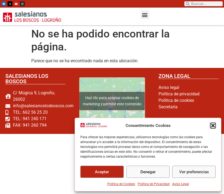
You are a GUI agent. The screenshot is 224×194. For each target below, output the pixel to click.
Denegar (148, 171)
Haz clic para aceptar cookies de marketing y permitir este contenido (111, 101)
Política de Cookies (121, 184)
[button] (213, 125)
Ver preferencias (194, 171)
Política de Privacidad (154, 184)
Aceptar (102, 171)
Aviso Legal (180, 184)
